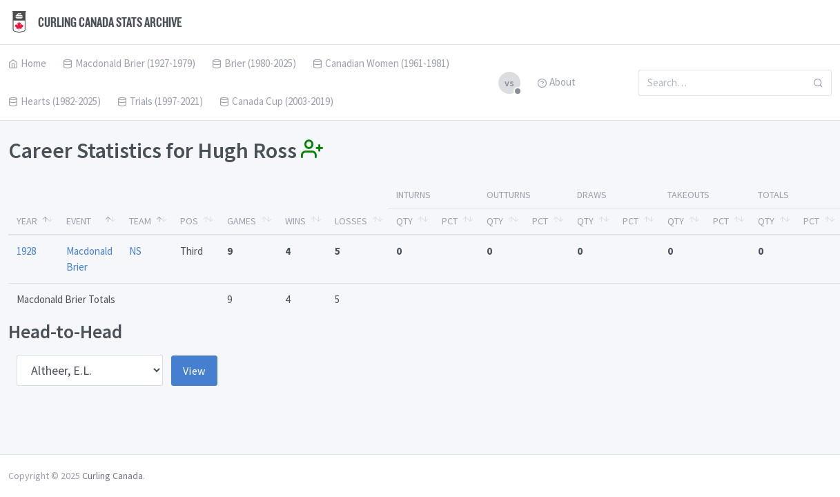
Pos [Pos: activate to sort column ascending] (189, 221)
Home (27, 63)
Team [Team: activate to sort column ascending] (140, 221)
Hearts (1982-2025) (54, 101)
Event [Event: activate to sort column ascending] (78, 221)
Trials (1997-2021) (160, 101)
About (556, 81)
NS (135, 250)
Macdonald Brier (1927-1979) (129, 63)
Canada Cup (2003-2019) (276, 101)
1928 (26, 250)
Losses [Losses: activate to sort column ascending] (351, 221)
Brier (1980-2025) (254, 63)
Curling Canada (112, 475)
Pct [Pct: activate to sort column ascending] (450, 221)
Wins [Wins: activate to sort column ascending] (295, 221)
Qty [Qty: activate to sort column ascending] (404, 221)
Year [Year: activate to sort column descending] (27, 221)
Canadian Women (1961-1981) (381, 63)
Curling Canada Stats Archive (95, 22)
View (194, 371)
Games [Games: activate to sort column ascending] (241, 221)
